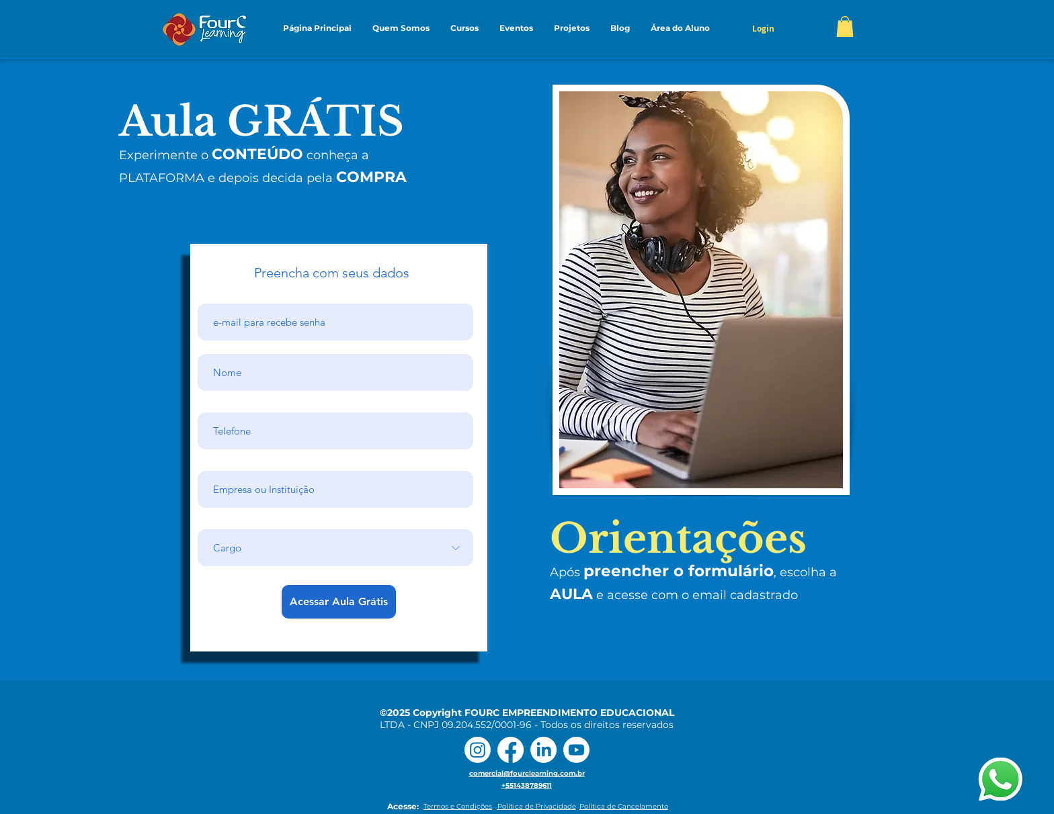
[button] (401, 28)
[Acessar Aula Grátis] (339, 602)
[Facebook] (510, 750)
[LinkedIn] (543, 750)
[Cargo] (335, 547)
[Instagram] (477, 750)
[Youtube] (576, 750)
